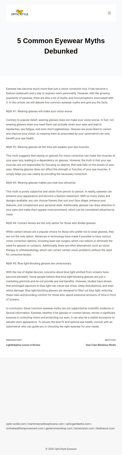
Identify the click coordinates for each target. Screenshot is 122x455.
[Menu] (109, 13)
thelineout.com (105, 428)
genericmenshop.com (59, 428)
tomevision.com (84, 428)
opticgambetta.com (78, 424)
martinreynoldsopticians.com (46, 424)
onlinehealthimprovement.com (25, 428)
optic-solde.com (16, 424)
